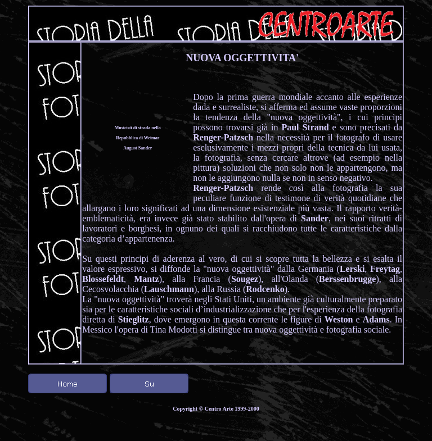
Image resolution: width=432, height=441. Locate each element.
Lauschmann (169, 289)
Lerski (352, 269)
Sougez (244, 279)
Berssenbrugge (347, 279)
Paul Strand (304, 127)
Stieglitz (133, 319)
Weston (339, 319)
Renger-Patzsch (223, 137)
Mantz (146, 279)
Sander (314, 218)
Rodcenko (265, 289)
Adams (376, 319)
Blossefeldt (103, 279)
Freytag (385, 269)
